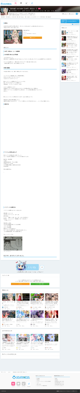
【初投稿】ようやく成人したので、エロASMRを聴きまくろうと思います (8, 344)
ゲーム (57, 10)
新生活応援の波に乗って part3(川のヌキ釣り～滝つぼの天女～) (37, 303)
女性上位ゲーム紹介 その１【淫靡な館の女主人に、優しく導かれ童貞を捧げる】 (51, 320)
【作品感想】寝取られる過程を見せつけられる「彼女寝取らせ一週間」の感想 (51, 303)
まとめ (9, 372)
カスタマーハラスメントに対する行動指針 (44, 381)
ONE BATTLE (26, 30)
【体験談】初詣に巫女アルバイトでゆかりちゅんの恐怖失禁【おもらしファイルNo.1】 (22, 303)
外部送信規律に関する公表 (59, 384)
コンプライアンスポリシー (59, 385)
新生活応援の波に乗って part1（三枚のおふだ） (72, 57)
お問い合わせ (39, 384)
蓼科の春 (47, 342)
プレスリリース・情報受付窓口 (42, 385)
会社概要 (38, 378)
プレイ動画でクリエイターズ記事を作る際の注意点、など (72, 64)
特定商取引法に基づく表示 (59, 381)
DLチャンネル (6, 4)
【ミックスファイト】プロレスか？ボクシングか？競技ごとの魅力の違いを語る (37, 344)
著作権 (56, 378)
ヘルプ (38, 382)
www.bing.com (8, 251)
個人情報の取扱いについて (59, 382)
